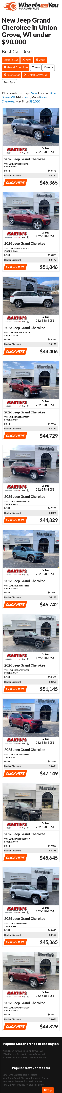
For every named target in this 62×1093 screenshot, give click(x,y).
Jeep (40, 59)
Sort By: (9, 82)
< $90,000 (11, 74)
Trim (36, 67)
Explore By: (10, 59)
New (26, 59)
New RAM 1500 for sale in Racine (19, 1075)
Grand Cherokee (15, 67)
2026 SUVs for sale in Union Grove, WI (22, 1051)
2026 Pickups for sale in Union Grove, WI (23, 1054)
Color (48, 67)
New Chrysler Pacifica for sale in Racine (23, 1084)
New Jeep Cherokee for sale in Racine (22, 1081)
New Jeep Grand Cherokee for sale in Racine (25, 1078)
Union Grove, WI (36, 74)
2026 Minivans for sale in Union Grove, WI (24, 1057)
